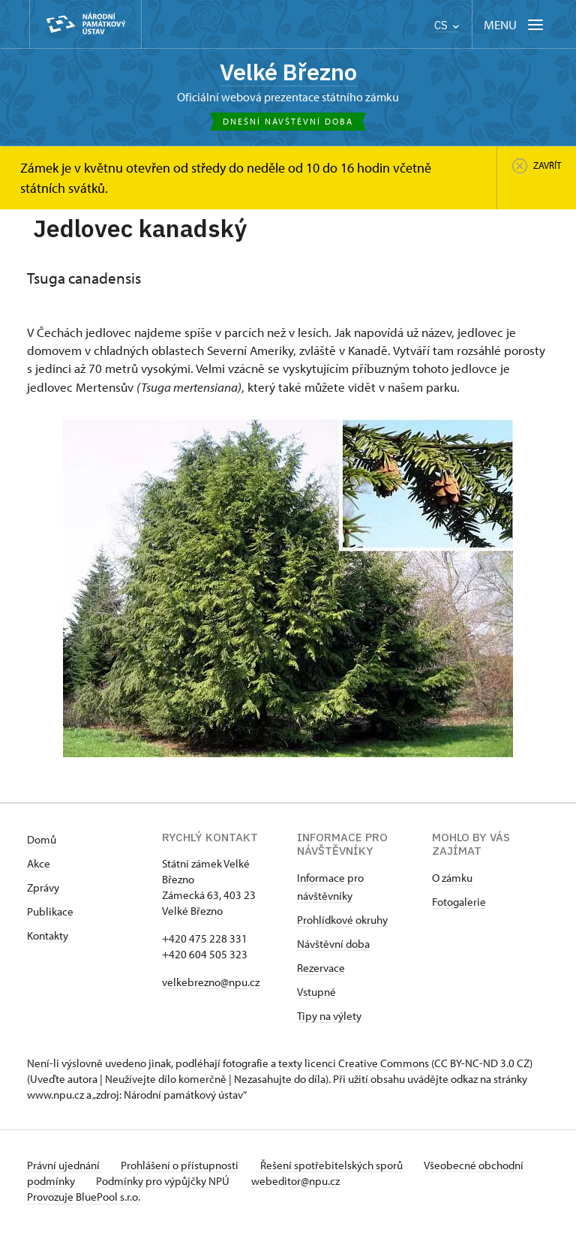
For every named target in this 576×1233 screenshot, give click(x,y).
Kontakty (47, 937)
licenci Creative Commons (366, 1064)
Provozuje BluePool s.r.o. (83, 1198)
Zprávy (43, 889)
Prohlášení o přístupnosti (186, 1166)
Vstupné (316, 993)
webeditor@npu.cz (352, 1182)
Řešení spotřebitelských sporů (342, 1166)
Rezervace (321, 969)
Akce (38, 865)
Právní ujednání (64, 1166)
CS (446, 25)
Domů (41, 841)
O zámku (452, 879)
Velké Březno (288, 73)
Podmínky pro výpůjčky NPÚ (216, 1182)
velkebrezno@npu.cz (211, 983)
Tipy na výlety (329, 1017)
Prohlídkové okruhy (342, 921)
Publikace (50, 913)
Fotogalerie (459, 903)
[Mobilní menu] (515, 24)
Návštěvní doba (333, 945)
